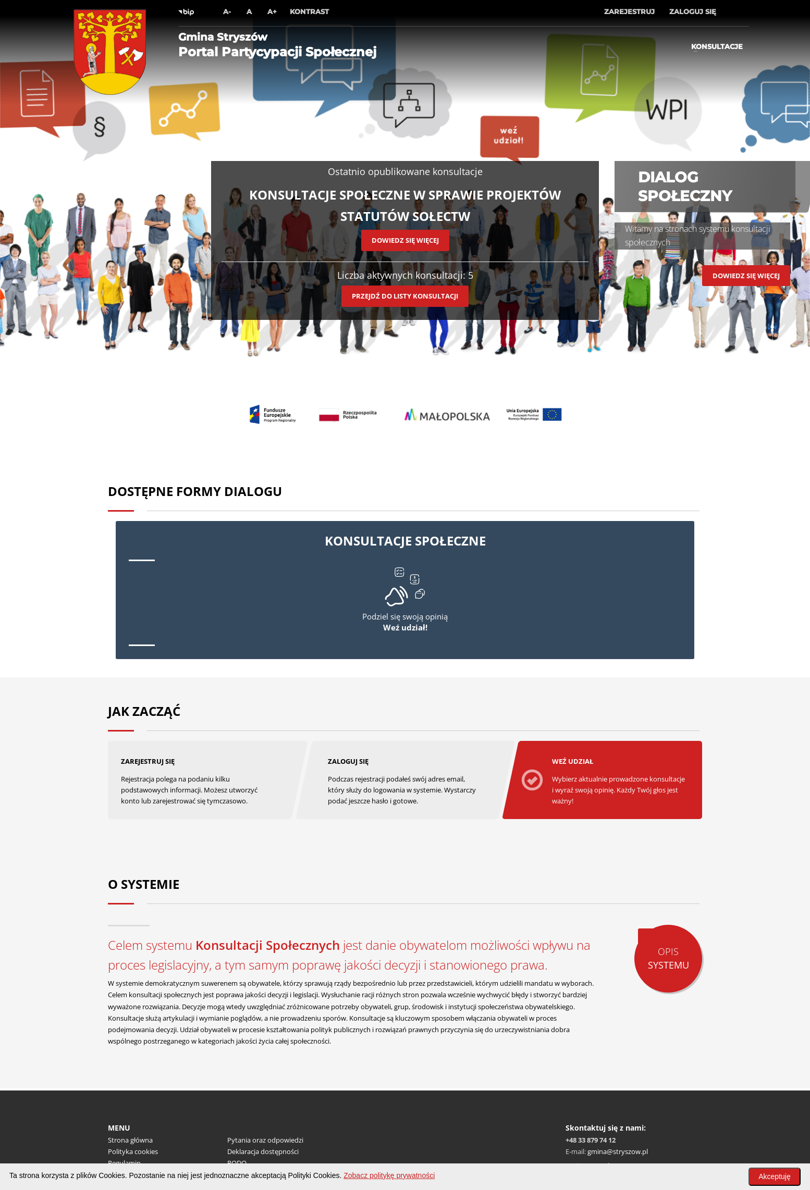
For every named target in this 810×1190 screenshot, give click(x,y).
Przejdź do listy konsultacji (405, 296)
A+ (272, 11)
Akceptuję (774, 1176)
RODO (237, 1162)
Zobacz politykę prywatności (389, 1175)
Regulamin (124, 1162)
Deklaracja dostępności (263, 1151)
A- (227, 11)
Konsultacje (717, 46)
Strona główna (130, 1139)
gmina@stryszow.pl (617, 1151)
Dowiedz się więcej (405, 240)
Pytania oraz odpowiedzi (265, 1139)
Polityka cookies (133, 1151)
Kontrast (309, 11)
